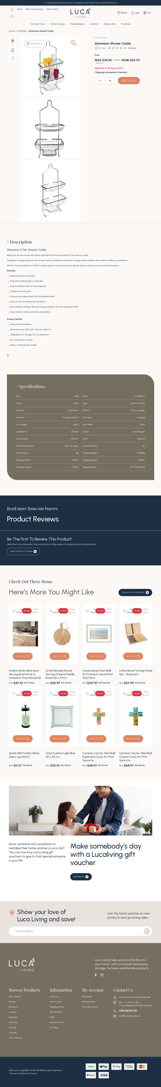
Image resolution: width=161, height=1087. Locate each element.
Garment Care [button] (38, 24)
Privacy (33, 1073)
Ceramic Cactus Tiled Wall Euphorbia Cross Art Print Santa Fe (99, 756)
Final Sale (125, 24)
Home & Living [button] (57, 24)
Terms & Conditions (19, 1073)
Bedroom (13, 1007)
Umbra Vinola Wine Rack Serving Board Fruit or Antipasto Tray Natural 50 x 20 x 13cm (25, 676)
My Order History (90, 1007)
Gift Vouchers (15, 1038)
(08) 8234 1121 (128, 1010)
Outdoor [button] (94, 24)
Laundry (13, 1012)
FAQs (52, 1017)
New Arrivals (15, 997)
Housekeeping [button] (77, 24)
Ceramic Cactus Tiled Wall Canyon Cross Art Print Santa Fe (135, 756)
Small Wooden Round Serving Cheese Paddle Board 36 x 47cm (60, 674)
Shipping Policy (57, 1007)
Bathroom (13, 1017)
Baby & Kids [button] (109, 24)
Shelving (13, 1022)
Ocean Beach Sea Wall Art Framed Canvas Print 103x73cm (98, 674)
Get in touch (52, 9)
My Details (87, 997)
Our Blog (54, 1028)
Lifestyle (13, 1033)
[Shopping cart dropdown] (147, 13)
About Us (54, 997)
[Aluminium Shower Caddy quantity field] (105, 80)
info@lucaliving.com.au (129, 1016)
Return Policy (56, 1012)
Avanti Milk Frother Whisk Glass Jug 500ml (24, 755)
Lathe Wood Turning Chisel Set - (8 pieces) (135, 672)
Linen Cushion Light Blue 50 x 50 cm (60, 755)
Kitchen (12, 1002)
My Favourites (88, 1002)
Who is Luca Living (34, 9)
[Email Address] (75, 931)
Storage (13, 1028)
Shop (19, 9)
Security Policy (57, 1022)
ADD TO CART (128, 80)
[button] (35, 43)
